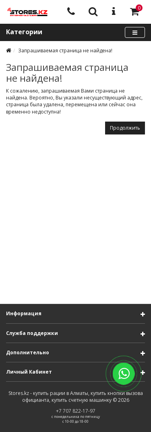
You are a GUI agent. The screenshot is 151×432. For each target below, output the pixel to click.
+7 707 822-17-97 (75, 410)
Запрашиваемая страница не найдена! (65, 50)
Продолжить (125, 127)
